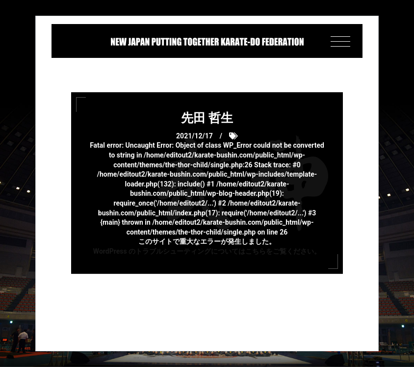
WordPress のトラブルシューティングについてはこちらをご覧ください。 (207, 251)
